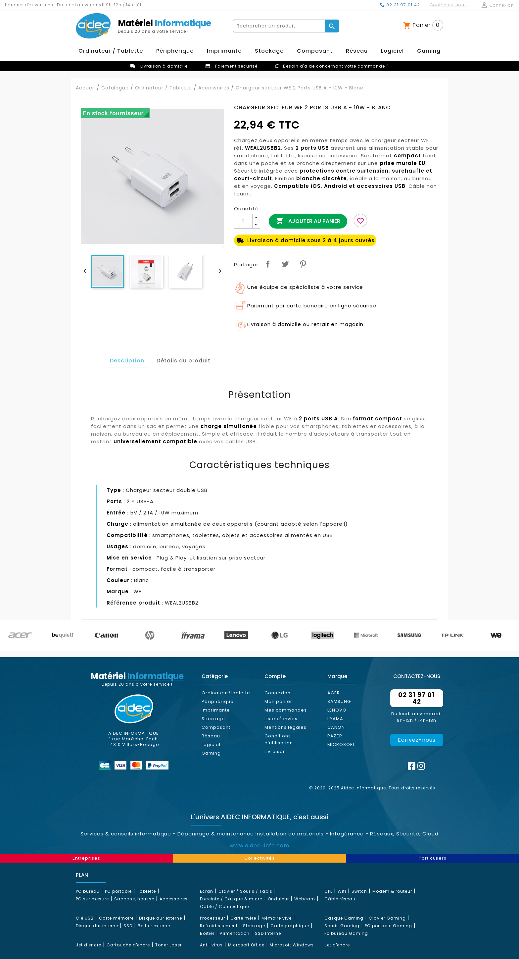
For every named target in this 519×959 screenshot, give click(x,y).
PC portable (118, 891)
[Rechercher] (279, 26)
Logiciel (211, 744)
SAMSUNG (339, 701)
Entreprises (86, 858)
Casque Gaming (343, 918)
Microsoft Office (246, 945)
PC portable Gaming (388, 926)
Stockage (213, 719)
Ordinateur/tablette (226, 693)
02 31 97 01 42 (400, 5)
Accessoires (174, 899)
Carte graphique (289, 926)
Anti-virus (211, 945)
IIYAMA (335, 719)
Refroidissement (219, 926)
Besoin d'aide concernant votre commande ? (336, 66)
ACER (333, 693)
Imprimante (216, 710)
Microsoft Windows (292, 945)
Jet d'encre (88, 945)
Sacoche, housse (134, 899)
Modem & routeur (392, 891)
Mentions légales (285, 727)
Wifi (342, 891)
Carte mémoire (116, 918)
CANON (336, 727)
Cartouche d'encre (128, 945)
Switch (359, 891)
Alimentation (235, 933)
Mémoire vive (276, 918)
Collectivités (259, 858)
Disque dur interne (97, 926)
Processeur (212, 918)
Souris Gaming (341, 926)
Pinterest (302, 264)
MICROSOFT (341, 744)
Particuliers (433, 858)
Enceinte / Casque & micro (231, 899)
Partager (267, 264)
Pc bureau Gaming (346, 933)
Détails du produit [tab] (184, 360)
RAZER (334, 736)
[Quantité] (243, 221)
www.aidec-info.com (259, 845)
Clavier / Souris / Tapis (245, 891)
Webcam (304, 899)
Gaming (211, 753)
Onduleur (278, 899)
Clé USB (85, 918)
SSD (127, 926)
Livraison (275, 751)
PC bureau (88, 891)
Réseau (211, 736)
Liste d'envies (281, 719)
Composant (216, 727)
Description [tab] (127, 360)
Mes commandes (285, 710)
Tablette (146, 891)
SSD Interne (268, 933)
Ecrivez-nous (417, 740)
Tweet (285, 264)
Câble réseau (339, 899)
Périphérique (218, 701)
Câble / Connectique (224, 906)
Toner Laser (168, 945)
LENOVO (337, 710)
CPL (328, 891)
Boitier (207, 933)
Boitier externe (154, 926)
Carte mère (243, 918)
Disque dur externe (160, 918)
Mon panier (278, 701)
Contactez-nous (448, 5)
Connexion (277, 693)
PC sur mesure (92, 899)
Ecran (206, 891)
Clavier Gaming (387, 918)
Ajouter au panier (308, 221)
